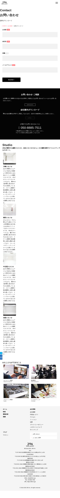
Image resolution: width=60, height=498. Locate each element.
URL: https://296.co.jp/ (30, 489)
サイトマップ (34, 437)
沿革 (31, 429)
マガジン (5, 442)
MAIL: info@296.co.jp (30, 485)
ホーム (5, 416)
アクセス (32, 424)
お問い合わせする (30, 106)
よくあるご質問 (36, 445)
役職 (5, 53)
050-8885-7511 (30, 134)
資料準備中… (30, 123)
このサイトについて (36, 434)
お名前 (6, 30)
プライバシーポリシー (36, 432)
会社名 (6, 41)
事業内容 (5, 421)
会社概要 (32, 419)
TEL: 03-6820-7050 (30, 487)
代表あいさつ (34, 422)
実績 (4, 424)
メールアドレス (8, 65)
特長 (4, 419)
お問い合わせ (35, 441)
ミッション (33, 427)
